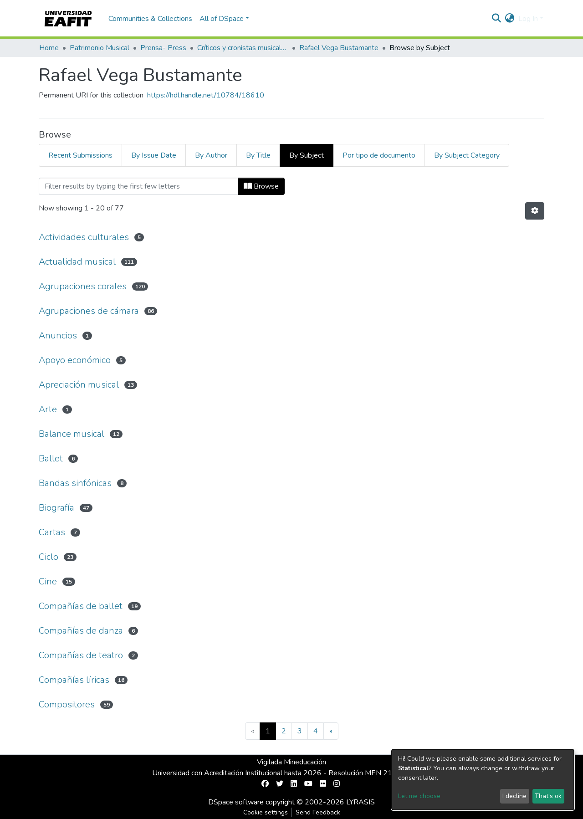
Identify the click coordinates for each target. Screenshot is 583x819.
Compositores (67, 704)
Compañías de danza (81, 630)
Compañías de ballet (81, 606)
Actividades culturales (84, 237)
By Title (258, 155)
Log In (528, 19)
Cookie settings (265, 812)
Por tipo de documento (379, 155)
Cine (48, 581)
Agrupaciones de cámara (89, 311)
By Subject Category (467, 155)
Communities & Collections (150, 19)
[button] (510, 18)
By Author (211, 155)
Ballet (51, 458)
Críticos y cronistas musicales (242, 48)
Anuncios (58, 335)
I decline (514, 796)
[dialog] (483, 779)
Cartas (52, 532)
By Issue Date (153, 155)
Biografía (56, 508)
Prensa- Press (163, 48)
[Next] (330, 731)
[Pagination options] (534, 211)
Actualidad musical (77, 262)
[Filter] (138, 186)
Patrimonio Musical (99, 48)
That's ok (548, 796)
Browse (261, 186)
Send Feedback (318, 812)
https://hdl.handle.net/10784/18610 (205, 95)
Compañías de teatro (81, 655)
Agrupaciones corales (83, 286)
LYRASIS (360, 802)
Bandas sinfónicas (75, 483)
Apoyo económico (75, 360)
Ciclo (48, 557)
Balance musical (71, 434)
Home (49, 48)
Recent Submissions (80, 155)
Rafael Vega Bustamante (338, 48)
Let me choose (419, 796)
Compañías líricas (74, 680)
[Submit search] (496, 18)
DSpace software (236, 802)
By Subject (306, 155)
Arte (48, 409)
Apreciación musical (79, 385)
